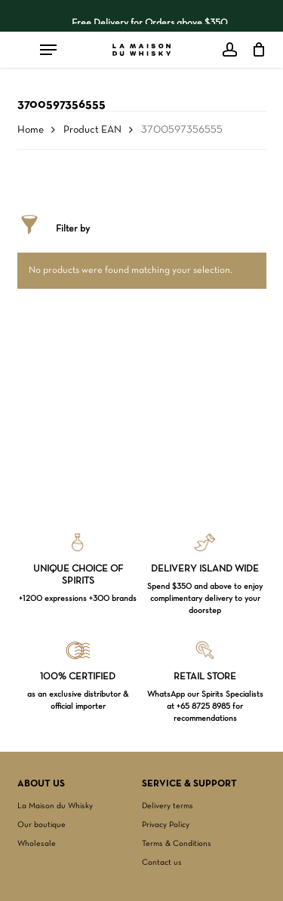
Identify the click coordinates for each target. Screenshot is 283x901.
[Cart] (255, 50)
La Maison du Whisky (55, 806)
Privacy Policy (165, 825)
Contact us (162, 862)
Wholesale (36, 843)
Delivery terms (167, 806)
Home (30, 130)
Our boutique (41, 825)
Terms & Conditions (176, 843)
